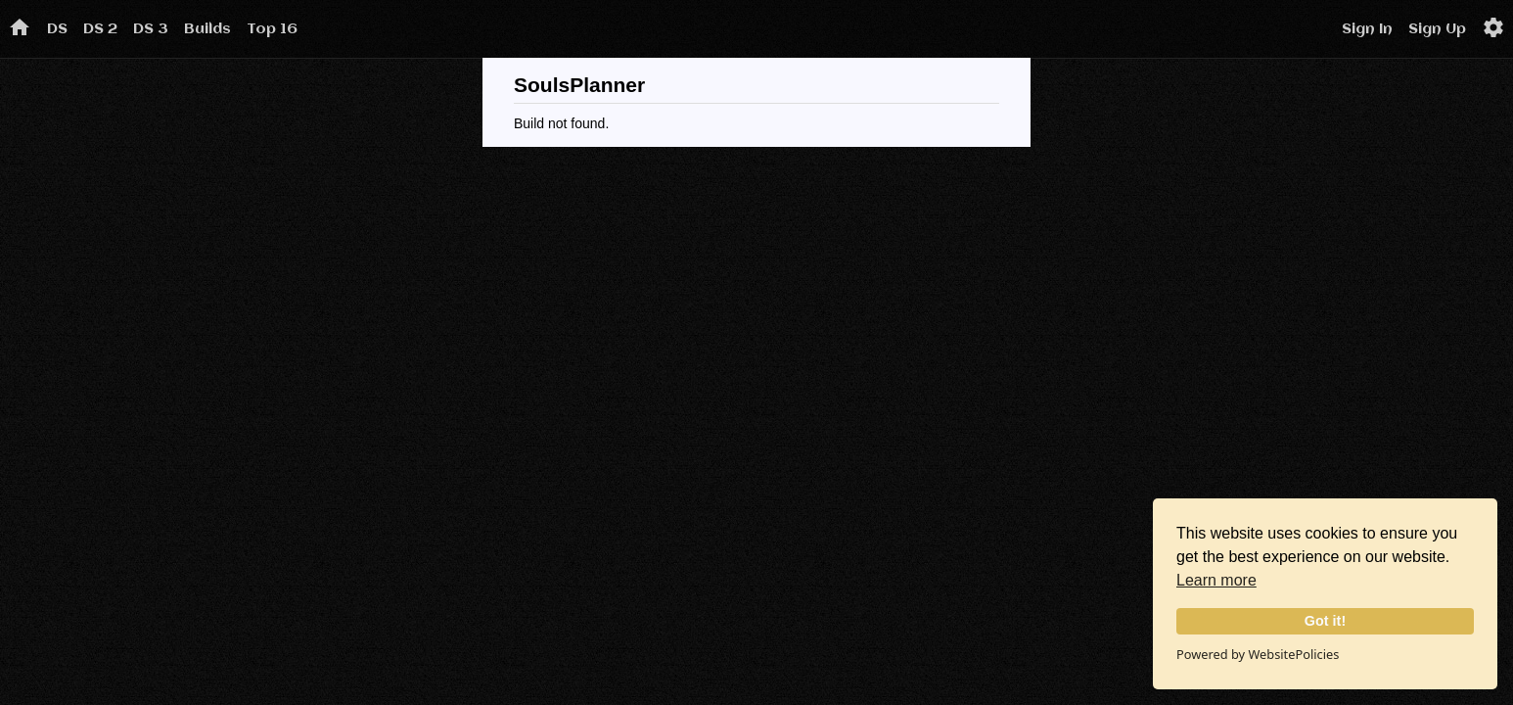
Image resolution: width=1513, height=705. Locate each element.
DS (57, 29)
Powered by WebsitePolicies (1257, 654)
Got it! (1325, 621)
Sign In (1367, 29)
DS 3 (150, 29)
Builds (207, 29)
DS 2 (100, 29)
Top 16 (272, 29)
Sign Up (1437, 29)
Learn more (1216, 580)
